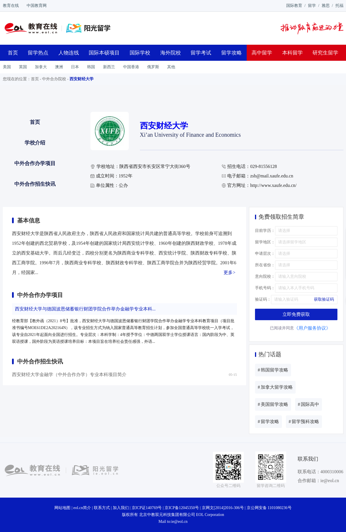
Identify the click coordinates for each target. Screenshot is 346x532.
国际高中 (308, 404)
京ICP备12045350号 (182, 508)
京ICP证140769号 (147, 508)
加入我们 (121, 508)
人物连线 (68, 53)
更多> (229, 272)
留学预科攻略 (304, 421)
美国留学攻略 (273, 404)
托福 (339, 5)
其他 (171, 67)
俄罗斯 (153, 67)
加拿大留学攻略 (275, 387)
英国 (23, 67)
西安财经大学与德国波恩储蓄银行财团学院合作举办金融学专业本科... (85, 308)
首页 (13, 53)
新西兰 (109, 67)
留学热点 (38, 53)
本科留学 (292, 53)
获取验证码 (324, 299)
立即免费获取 (296, 314)
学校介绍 (35, 143)
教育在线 (11, 5)
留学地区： (265, 242)
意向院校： (265, 276)
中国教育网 (37, 5)
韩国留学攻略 (273, 369)
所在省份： (265, 265)
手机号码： (265, 288)
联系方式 (102, 508)
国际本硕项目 (104, 53)
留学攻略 (231, 53)
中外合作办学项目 (35, 163)
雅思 (326, 5)
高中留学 (262, 53)
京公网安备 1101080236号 (269, 508)
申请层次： (265, 253)
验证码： (263, 299)
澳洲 (59, 67)
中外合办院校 (54, 79)
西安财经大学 (82, 79)
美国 (7, 67)
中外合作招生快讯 (35, 184)
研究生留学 (325, 53)
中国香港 (131, 67)
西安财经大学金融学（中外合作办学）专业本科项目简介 (69, 374)
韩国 (91, 67)
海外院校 (170, 53)
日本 (75, 67)
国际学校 (140, 53)
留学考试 (201, 53)
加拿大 (41, 67)
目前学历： (265, 230)
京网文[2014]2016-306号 (223, 508)
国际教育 (294, 5)
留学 (312, 5)
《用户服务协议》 (312, 328)
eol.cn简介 (82, 508)
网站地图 (62, 508)
